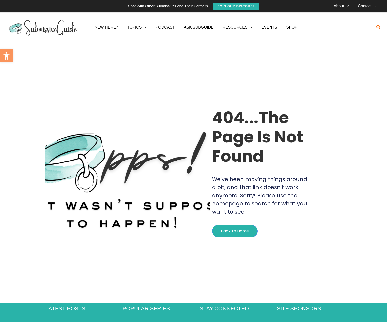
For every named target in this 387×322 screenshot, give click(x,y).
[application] (348, 6)
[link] (6, 55)
